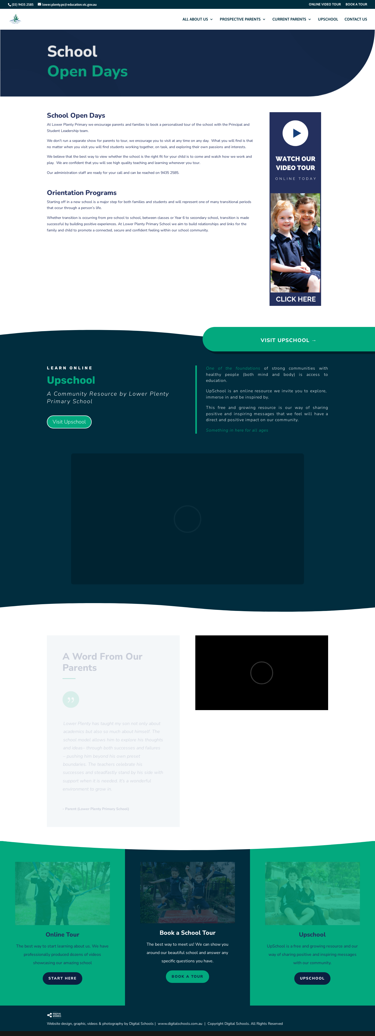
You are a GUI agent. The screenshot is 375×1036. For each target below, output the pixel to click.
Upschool (312, 978)
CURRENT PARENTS (289, 19)
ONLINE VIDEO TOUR (325, 4)
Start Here (62, 978)
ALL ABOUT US (195, 19)
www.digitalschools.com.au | (183, 1023)
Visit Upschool (69, 421)
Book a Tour (187, 976)
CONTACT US (356, 19)
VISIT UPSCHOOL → (289, 340)
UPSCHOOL (328, 19)
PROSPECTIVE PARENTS (240, 19)
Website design (59, 1023)
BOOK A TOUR (356, 4)
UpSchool (276, 946)
